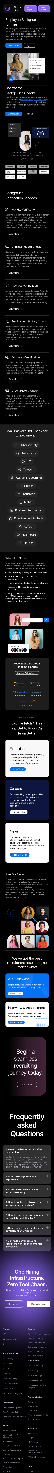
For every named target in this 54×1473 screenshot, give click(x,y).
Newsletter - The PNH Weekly (35, 1452)
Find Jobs (32, 1402)
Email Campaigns (35, 1376)
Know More (13, 234)
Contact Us (13, 1304)
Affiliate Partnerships (37, 1457)
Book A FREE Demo (15, 993)
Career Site (8, 1388)
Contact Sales (14, 45)
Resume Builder (35, 1419)
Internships (33, 1406)
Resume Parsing (10, 1378)
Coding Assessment (12, 1450)
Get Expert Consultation (16, 1022)
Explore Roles (19, 812)
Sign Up (30, 45)
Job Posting (8, 1358)
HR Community (34, 1446)
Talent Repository (35, 1366)
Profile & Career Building (39, 1415)
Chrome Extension (11, 1383)
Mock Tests (33, 1411)
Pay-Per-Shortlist (10, 1412)
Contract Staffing (35, 1338)
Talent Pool (8, 1373)
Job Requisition (9, 1368)
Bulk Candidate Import (13, 1458)
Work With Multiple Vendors (15, 1416)
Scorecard (7, 1471)
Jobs (5, 1344)
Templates (7, 1454)
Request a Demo (38, 1304)
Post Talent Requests (12, 1408)
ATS (4, 1334)
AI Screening (8, 1441)
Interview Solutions (11, 1339)
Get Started (27, 1084)
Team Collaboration (11, 1463)
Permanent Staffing (36, 1343)
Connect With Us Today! (27, 673)
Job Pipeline (8, 1363)
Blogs (30, 1438)
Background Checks (37, 1347)
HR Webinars (33, 1442)
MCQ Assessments (11, 1446)
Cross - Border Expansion (39, 1334)
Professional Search (37, 1351)
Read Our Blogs (20, 855)
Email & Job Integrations (13, 1393)
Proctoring (7, 1467)
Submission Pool (35, 1381)
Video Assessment (11, 1431)
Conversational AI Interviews (11, 1436)
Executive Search (35, 1356)
